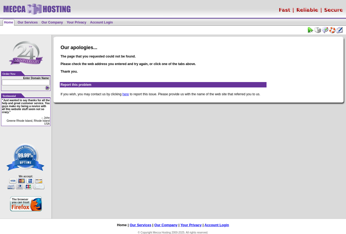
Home (8, 22)
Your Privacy (76, 22)
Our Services (28, 22)
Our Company (52, 22)
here (125, 94)
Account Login (101, 22)
